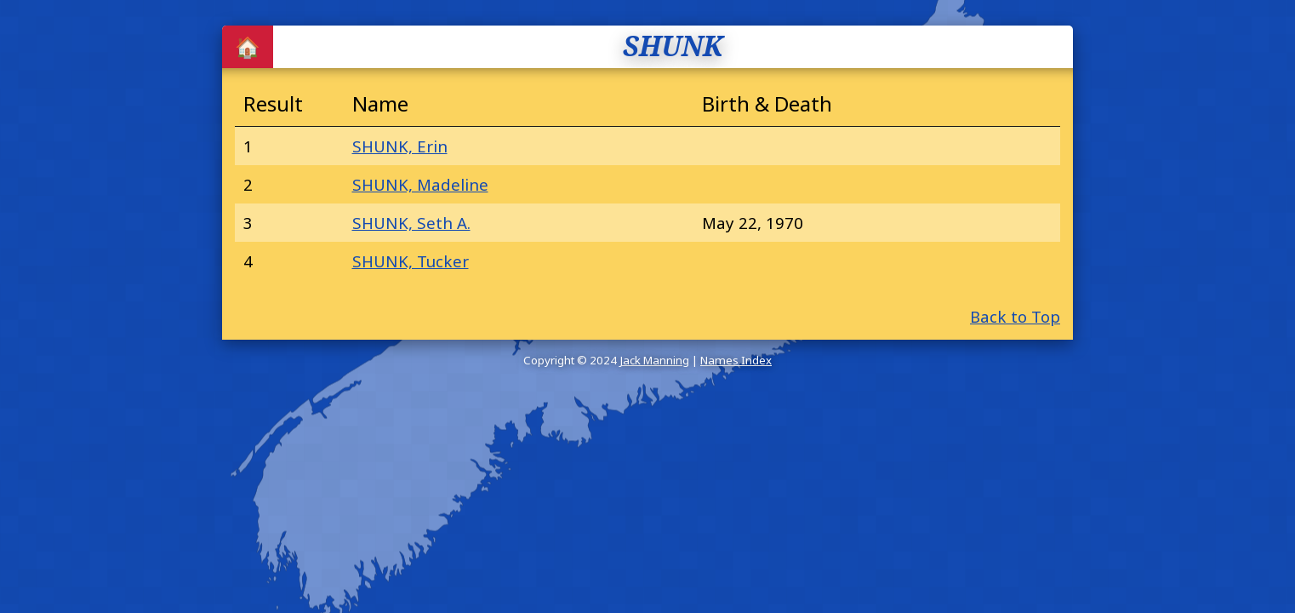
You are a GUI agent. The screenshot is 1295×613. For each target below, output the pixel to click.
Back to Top (1015, 316)
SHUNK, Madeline (420, 184)
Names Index (736, 360)
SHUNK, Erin (400, 146)
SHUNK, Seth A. (411, 222)
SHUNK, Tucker (410, 261)
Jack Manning (654, 360)
